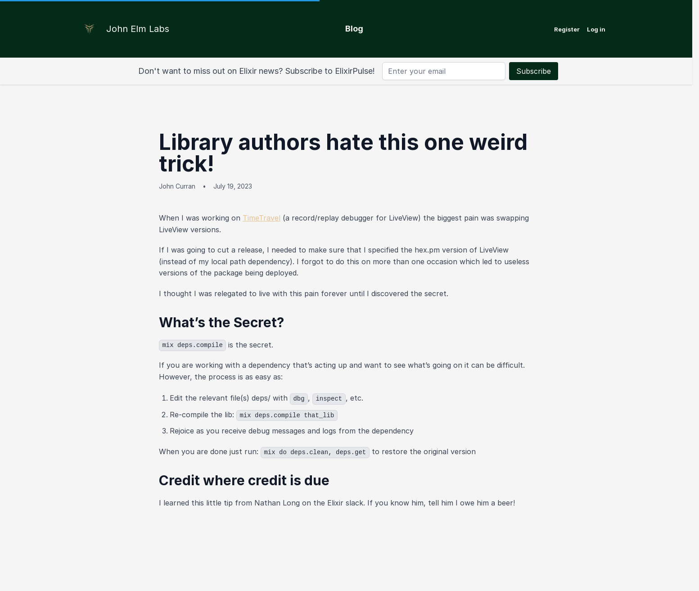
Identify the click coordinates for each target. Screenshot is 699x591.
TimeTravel (261, 217)
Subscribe (533, 71)
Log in (596, 29)
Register (567, 29)
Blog (354, 28)
